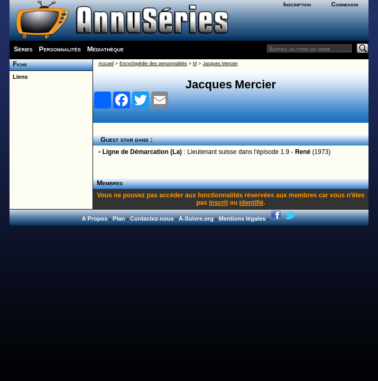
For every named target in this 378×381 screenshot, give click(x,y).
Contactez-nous (152, 218)
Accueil (106, 63)
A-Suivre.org (196, 218)
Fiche (18, 64)
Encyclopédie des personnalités (153, 63)
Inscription (297, 4)
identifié (251, 202)
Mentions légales (242, 218)
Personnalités (60, 49)
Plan (119, 218)
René (302, 152)
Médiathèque (105, 49)
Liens (19, 77)
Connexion (344, 4)
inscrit (218, 202)
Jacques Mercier (219, 63)
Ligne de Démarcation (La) (142, 152)
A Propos (95, 218)
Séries (23, 49)
